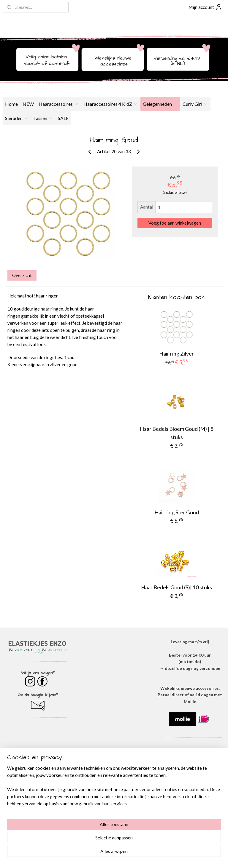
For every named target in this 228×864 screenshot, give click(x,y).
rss (105, 853)
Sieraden (16, 118)
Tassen (43, 118)
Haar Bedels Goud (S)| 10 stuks (176, 587)
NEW (28, 104)
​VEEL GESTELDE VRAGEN (114, 798)
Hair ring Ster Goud (176, 512)
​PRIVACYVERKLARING (114, 777)
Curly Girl (195, 104)
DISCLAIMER (114, 784)
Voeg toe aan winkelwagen (174, 222)
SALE (63, 118)
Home (11, 104)
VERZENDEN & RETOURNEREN (114, 791)
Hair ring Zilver (176, 353)
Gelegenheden (160, 104)
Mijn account (205, 7)
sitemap (95, 853)
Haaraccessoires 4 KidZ (110, 104)
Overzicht (22, 275)
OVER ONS (114, 764)
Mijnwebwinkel (174, 853)
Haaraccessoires (59, 104)
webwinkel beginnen (126, 853)
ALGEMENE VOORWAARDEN (114, 771)
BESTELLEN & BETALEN (114, 804)
